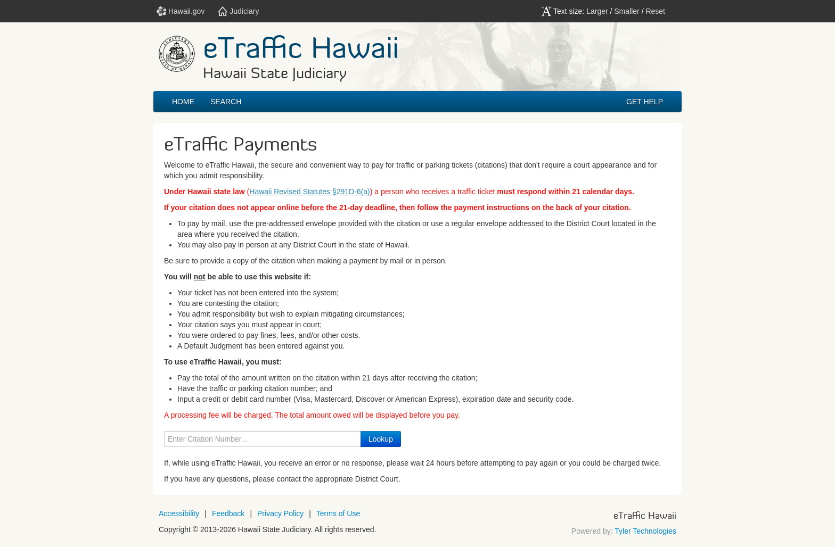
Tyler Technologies (645, 531)
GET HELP (644, 101)
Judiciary (238, 11)
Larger (597, 11)
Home (183, 101)
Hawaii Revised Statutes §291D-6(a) (309, 191)
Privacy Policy (280, 513)
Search (225, 101)
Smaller (626, 11)
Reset (655, 11)
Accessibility (179, 513)
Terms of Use (338, 513)
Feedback (228, 513)
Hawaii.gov (180, 11)
